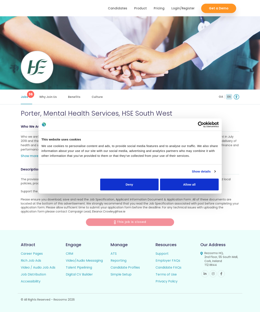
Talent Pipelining (79, 267)
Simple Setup (121, 274)
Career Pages (32, 253)
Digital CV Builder (79, 274)
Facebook (221, 273)
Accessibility (31, 281)
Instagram (213, 273)
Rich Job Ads (31, 260)
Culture (97, 97)
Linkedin (204, 273)
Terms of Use (166, 274)
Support (162, 253)
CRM (69, 253)
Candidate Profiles (125, 267)
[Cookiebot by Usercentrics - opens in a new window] (201, 125)
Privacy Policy (167, 281)
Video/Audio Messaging (84, 260)
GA (221, 97)
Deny (129, 184)
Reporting (118, 260)
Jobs (26, 95)
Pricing (159, 8)
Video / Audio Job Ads (38, 267)
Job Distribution (33, 274)
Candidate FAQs (168, 267)
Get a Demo (218, 8)
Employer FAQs (168, 260)
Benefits (74, 97)
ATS (114, 253)
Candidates (117, 8)
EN (229, 97)
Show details (201, 171)
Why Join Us (48, 97)
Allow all (189, 184)
